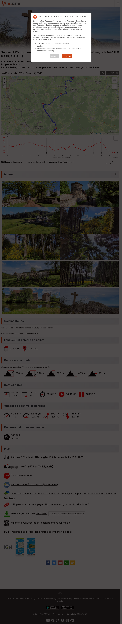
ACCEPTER (67, 56)
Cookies (40, 46)
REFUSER (54, 56)
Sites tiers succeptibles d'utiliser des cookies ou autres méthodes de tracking (59, 50)
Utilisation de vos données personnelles (53, 43)
